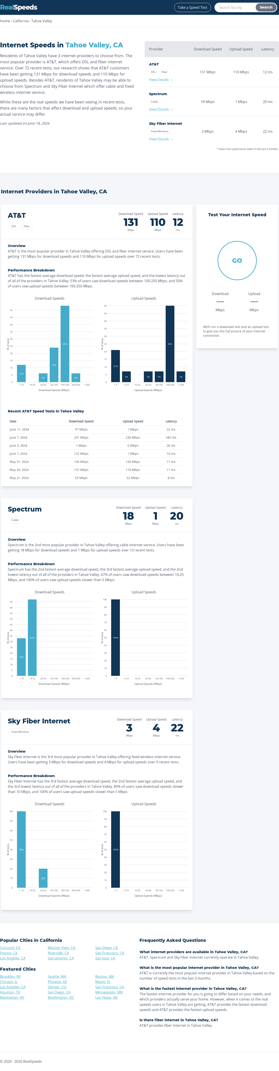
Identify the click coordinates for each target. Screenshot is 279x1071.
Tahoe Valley (41, 21)
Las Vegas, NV (106, 997)
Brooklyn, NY (10, 976)
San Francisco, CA (109, 953)
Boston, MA (104, 976)
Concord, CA (10, 947)
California (21, 21)
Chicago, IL (8, 981)
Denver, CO (57, 987)
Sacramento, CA (61, 958)
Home (5, 21)
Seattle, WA (57, 976)
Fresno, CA (8, 953)
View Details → (161, 79)
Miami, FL (103, 981)
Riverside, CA (58, 953)
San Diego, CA (106, 947)
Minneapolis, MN (109, 992)
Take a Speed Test (192, 7)
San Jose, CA (105, 958)
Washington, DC (61, 997)
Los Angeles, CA (13, 958)
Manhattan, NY (12, 997)
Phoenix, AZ (57, 981)
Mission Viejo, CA (61, 947)
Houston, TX (10, 992)
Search (266, 7)
